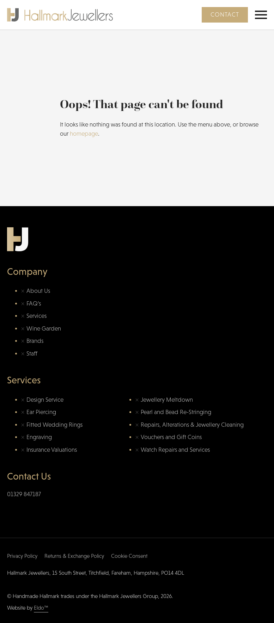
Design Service (44, 399)
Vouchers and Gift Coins (171, 437)
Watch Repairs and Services (175, 449)
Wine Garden (43, 328)
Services (36, 316)
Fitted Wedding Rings (54, 424)
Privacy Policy (22, 556)
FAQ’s (33, 303)
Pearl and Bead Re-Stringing (176, 412)
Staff (31, 353)
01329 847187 (24, 494)
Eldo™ (41, 608)
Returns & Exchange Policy (74, 556)
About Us (38, 291)
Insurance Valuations (51, 449)
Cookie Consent (129, 556)
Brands (34, 341)
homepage (84, 133)
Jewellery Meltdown (167, 399)
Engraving (39, 437)
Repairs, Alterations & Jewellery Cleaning (192, 424)
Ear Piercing (41, 412)
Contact (225, 14)
